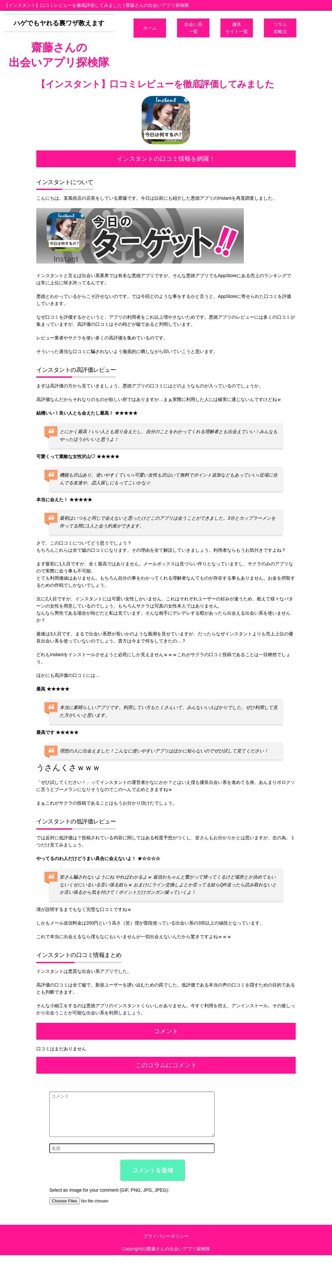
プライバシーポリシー (166, 1243)
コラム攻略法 (280, 28)
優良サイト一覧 (236, 28)
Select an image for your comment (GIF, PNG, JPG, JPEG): (109, 1197)
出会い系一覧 (193, 28)
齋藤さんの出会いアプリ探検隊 (59, 54)
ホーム (150, 27)
